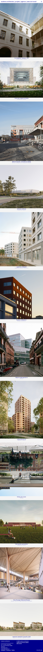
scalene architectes (7, 1)
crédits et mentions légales (23, 642)
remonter (39, 650)
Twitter (13, 650)
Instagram (3, 650)
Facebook (8, 650)
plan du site (19, 643)
